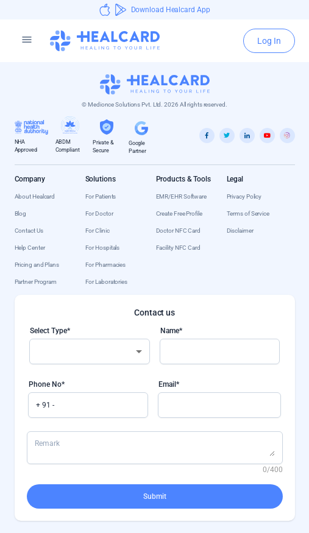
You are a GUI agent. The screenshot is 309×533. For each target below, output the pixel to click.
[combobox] (89, 351)
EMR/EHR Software (181, 196)
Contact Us (29, 230)
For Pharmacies (105, 264)
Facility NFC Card (178, 247)
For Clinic (97, 230)
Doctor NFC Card (178, 230)
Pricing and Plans (37, 264)
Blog (21, 213)
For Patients (100, 196)
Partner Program (36, 281)
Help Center (30, 247)
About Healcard (35, 196)
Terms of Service (248, 213)
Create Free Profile (179, 213)
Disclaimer (240, 230)
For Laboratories (106, 281)
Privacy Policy (244, 196)
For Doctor (99, 213)
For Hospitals (102, 247)
